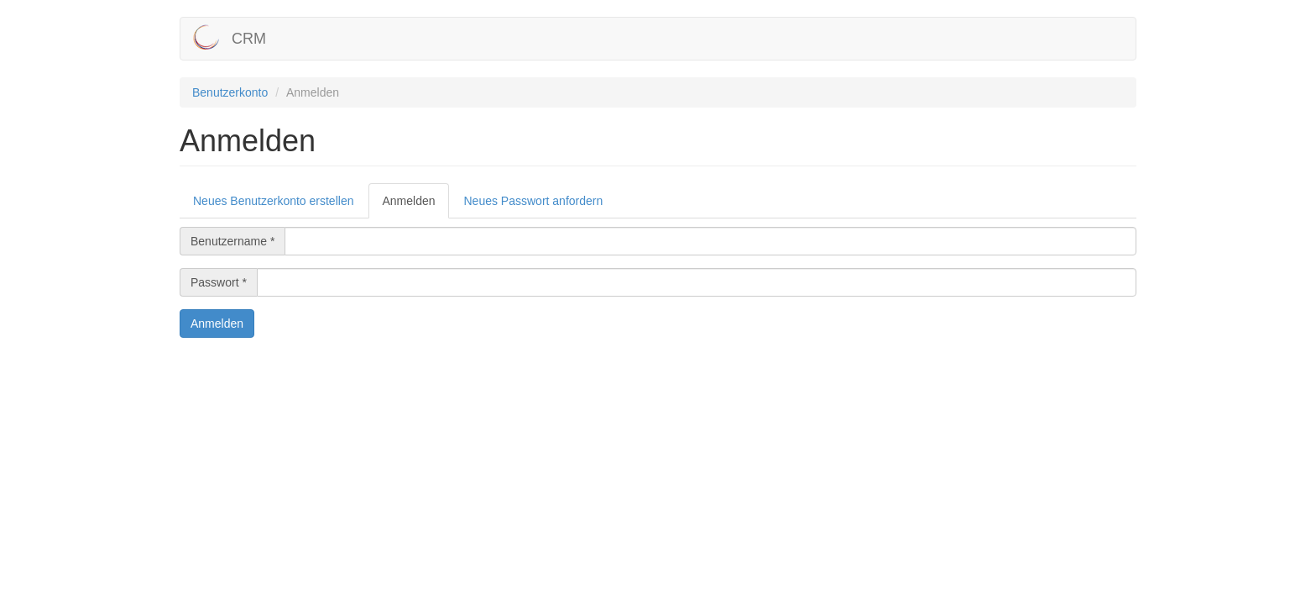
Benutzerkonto (230, 92)
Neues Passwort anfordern (533, 201)
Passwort (219, 282)
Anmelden (415, 205)
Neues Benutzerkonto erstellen (273, 201)
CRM (249, 38)
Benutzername (232, 241)
